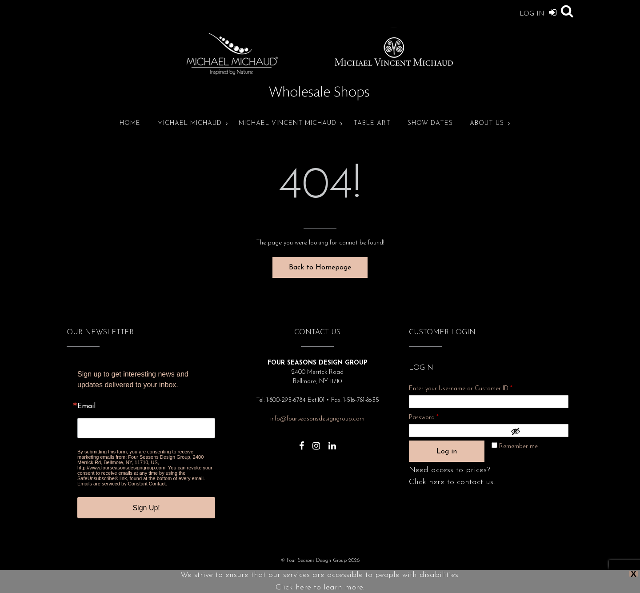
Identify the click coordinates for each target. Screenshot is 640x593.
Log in (446, 451)
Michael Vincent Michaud (287, 123)
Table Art (372, 123)
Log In (538, 12)
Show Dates (430, 123)
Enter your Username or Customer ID (460, 388)
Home (130, 123)
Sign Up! (146, 508)
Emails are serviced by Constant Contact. (122, 483)
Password (435, 416)
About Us (487, 123)
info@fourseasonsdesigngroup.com (317, 419)
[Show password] (537, 431)
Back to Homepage (320, 267)
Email (86, 406)
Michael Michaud (189, 123)
